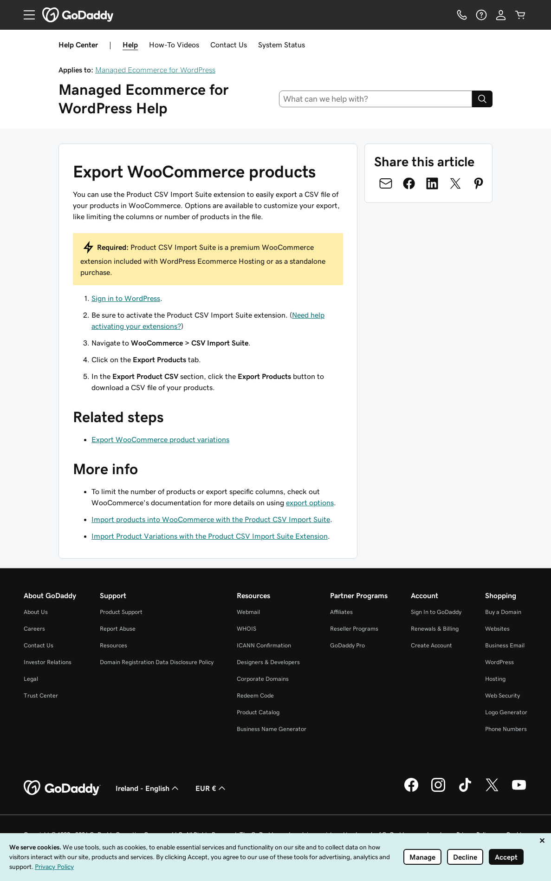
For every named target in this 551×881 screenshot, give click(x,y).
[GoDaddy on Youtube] (519, 790)
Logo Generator (506, 712)
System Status (281, 44)
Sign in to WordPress (125, 298)
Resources (113, 645)
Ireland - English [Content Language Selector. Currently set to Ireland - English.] (148, 788)
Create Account (431, 645)
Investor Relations (47, 662)
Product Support (121, 612)
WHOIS (246, 629)
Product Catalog (258, 712)
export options (310, 502)
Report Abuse (118, 629)
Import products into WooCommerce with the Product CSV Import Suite (210, 519)
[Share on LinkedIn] (432, 183)
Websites (497, 629)
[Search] (482, 99)
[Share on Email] (385, 183)
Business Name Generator (271, 729)
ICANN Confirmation (264, 645)
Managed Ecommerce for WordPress (155, 69)
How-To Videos (174, 44)
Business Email (505, 645)
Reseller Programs (354, 629)
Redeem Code (255, 695)
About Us (36, 612)
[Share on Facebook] (409, 183)
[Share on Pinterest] (478, 183)
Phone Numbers (506, 729)
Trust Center (41, 695)
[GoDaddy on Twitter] (492, 790)
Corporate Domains (263, 679)
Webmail (248, 612)
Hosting (495, 679)
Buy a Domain (503, 612)
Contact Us (228, 44)
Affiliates (341, 612)
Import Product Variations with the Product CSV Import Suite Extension (209, 536)
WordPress (499, 662)
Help (130, 44)
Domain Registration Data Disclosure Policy (157, 662)
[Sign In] (501, 15)
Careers (34, 629)
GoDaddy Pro (347, 645)
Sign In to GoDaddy (436, 612)
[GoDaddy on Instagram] (438, 790)
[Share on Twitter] (455, 183)
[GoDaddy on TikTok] (465, 790)
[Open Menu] (25, 15)
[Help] (481, 15)
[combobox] (375, 99)
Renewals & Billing (435, 629)
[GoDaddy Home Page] (62, 788)
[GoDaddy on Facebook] (411, 790)
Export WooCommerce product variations (160, 439)
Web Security (502, 695)
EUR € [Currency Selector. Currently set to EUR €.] (211, 788)
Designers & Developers (268, 662)
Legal (31, 679)
